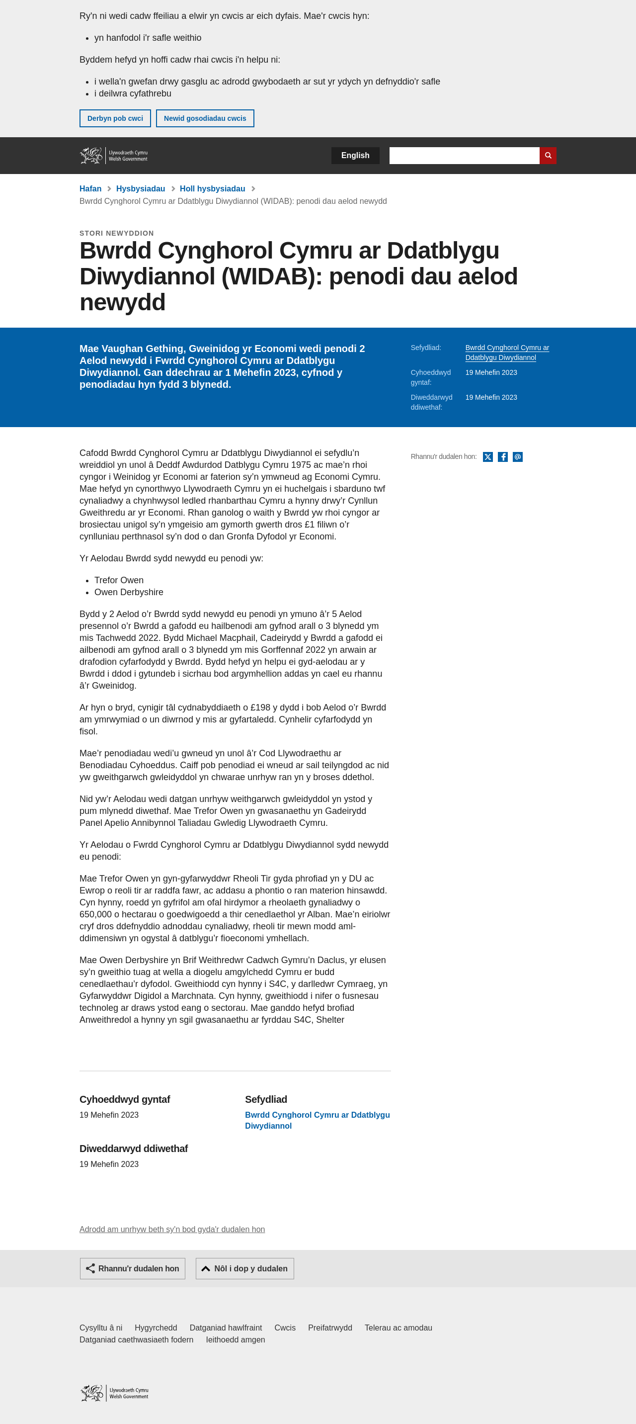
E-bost (518, 457)
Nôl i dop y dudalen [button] (251, 1268)
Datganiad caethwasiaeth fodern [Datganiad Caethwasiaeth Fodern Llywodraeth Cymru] (137, 1339)
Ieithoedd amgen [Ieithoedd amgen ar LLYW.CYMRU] (235, 1339)
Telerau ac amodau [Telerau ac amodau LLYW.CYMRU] (398, 1328)
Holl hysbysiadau (212, 188)
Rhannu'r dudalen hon (138, 1268)
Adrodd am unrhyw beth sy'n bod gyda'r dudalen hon (172, 1229)
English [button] (355, 155)
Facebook (503, 457)
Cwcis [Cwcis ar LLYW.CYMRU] (285, 1328)
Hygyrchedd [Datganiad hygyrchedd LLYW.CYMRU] (156, 1328)
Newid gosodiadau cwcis (205, 118)
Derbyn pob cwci (115, 118)
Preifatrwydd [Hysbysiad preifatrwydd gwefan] (330, 1328)
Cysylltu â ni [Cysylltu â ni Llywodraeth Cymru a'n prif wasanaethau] (101, 1328)
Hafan (90, 188)
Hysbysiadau (140, 188)
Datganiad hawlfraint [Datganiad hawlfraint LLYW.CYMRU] (226, 1328)
